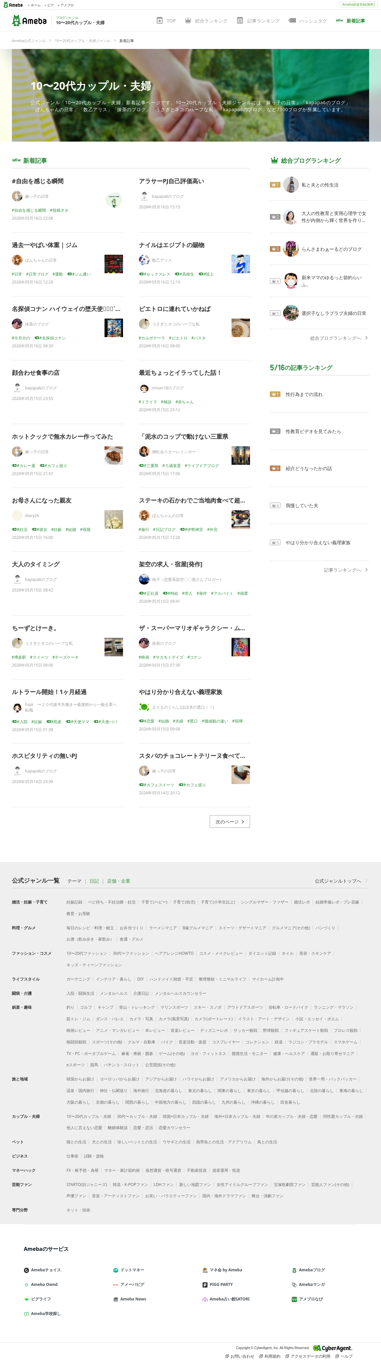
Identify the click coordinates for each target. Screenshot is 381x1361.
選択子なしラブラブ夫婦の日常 (334, 313)
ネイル (288, 953)
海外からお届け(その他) (282, 1079)
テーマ (74, 881)
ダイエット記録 (262, 953)
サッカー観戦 (245, 1030)
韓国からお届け (80, 1079)
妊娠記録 (74, 902)
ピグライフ (40, 1299)
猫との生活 (76, 1142)
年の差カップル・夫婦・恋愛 (292, 1116)
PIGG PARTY (220, 1284)
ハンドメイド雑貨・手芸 (171, 979)
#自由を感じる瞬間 (38, 181)
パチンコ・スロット (122, 1065)
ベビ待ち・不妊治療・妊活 (112, 902)
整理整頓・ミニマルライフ (222, 979)
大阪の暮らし (78, 1102)
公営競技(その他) (160, 1065)
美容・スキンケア (315, 953)
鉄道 (279, 1042)
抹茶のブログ (37, 324)
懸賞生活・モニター (250, 1053)
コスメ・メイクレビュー (221, 953)
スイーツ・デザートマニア (242, 928)
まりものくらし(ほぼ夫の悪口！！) (183, 707)
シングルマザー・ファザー (264, 902)
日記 (94, 881)
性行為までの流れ (304, 394)
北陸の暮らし (322, 1090)
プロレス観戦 (346, 1030)
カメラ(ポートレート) (213, 1019)
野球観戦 (271, 1030)
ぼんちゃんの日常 (41, 260)
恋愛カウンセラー (174, 1127)
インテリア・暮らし (114, 979)
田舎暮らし (290, 1102)
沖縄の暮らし (263, 1102)
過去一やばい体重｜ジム (44, 245)
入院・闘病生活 (80, 993)
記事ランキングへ (346, 570)
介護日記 (141, 993)
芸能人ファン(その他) (330, 1184)
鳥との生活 (267, 1142)
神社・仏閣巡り (114, 1090)
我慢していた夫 (302, 505)
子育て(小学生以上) (218, 902)
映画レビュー (78, 1030)
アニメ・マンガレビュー (118, 1030)
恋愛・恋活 (143, 1127)
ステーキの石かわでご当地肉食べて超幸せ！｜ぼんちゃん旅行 (222, 500)
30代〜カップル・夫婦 (137, 1116)
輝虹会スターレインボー (174, 452)
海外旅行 (141, 1090)
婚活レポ (302, 902)
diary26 (32, 515)
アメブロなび (310, 1299)
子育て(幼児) (184, 902)
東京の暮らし (259, 1090)
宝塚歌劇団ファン (290, 1184)
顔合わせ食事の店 (36, 372)
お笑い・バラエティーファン (171, 1196)
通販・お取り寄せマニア (332, 1053)
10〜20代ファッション (86, 953)
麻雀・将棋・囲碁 (137, 1053)
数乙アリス (162, 260)
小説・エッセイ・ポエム (317, 1019)
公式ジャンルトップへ (342, 881)
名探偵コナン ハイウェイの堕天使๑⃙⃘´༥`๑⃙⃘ (71, 309)
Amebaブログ (311, 1270)
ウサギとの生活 (176, 1142)
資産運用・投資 (226, 1170)
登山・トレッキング (137, 1007)
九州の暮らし (233, 1102)
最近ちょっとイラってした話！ (180, 372)
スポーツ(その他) (107, 1042)
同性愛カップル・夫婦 (343, 1116)
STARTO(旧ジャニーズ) (86, 1184)
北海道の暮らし (169, 1090)
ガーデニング (78, 979)
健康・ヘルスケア (289, 1053)
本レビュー (155, 1030)
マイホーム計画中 (268, 979)
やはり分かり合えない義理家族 (180, 692)
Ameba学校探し (45, 1313)
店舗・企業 (118, 881)
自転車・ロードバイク (288, 1007)
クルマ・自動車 (141, 1042)
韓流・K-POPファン (130, 1184)
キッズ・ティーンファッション (94, 965)
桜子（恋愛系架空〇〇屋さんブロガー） (188, 579)
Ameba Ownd (43, 1284)
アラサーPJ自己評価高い (171, 181)
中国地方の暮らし (171, 1102)
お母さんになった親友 (41, 500)
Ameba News (132, 1299)
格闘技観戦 (76, 1042)
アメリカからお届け (238, 1079)
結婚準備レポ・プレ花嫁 (337, 902)
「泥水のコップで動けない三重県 (183, 436)
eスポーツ (75, 1065)
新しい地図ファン (195, 1184)
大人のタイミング (36, 564)
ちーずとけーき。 (36, 628)
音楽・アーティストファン (116, 1196)
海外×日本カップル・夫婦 (237, 1116)
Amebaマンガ (311, 1284)
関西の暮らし (137, 1102)
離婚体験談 (118, 1127)
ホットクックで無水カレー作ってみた (62, 436)
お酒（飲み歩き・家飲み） (90, 939)
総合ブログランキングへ (339, 338)
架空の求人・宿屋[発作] (170, 564)
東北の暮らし (200, 1090)
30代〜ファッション (131, 953)
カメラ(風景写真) (174, 1019)
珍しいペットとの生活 (137, 1142)
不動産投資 (197, 1170)
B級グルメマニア (198, 928)
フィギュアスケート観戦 (306, 1030)
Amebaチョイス (45, 1270)
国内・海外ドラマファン (224, 1196)
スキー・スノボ (208, 1007)
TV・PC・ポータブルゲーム (91, 1053)
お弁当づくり (132, 928)
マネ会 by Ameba (224, 1270)
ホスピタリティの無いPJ (44, 756)
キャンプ (105, 1007)
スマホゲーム (346, 1042)
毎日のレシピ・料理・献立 (90, 928)
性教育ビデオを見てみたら (313, 431)
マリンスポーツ (174, 1007)
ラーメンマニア (163, 928)
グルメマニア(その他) (291, 928)
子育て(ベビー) (154, 902)
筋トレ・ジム (78, 1019)
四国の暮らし (204, 1102)
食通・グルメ (132, 939)
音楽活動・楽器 (192, 1042)
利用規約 (269, 1356)
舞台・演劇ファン (267, 1196)
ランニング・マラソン (334, 1007)
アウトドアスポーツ (245, 1007)
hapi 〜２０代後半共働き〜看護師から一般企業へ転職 (71, 707)
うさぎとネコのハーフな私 (176, 324)
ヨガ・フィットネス (208, 1053)
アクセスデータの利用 (307, 1356)
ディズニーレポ (214, 1030)
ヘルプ (344, 1356)
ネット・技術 (78, 1210)
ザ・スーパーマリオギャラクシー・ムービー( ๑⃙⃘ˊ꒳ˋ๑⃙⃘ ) (217, 628)
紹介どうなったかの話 (309, 468)
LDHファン (164, 1184)
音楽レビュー (182, 1030)
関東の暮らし (229, 1090)
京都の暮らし (108, 1102)
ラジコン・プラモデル (308, 1042)
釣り (70, 1007)
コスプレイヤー (226, 1042)
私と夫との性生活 (320, 185)
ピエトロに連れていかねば (174, 309)
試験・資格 (94, 1156)
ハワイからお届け (198, 1079)
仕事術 (72, 1156)
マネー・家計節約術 (122, 1170)
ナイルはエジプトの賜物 (171, 245)
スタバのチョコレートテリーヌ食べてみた (195, 756)
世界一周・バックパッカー (333, 1079)
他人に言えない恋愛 (84, 1127)
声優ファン (76, 1196)
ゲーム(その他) (172, 1053)
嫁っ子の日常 (37, 196)
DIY (140, 979)
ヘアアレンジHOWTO (174, 953)
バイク (167, 1042)
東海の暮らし (351, 1090)
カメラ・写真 (141, 1019)
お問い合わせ (239, 1356)
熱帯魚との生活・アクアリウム (224, 1142)
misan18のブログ (168, 388)
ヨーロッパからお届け (120, 1079)
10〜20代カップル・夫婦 (90, 85)
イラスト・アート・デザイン (264, 1019)
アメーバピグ (131, 1284)
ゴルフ (86, 1007)
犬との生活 (102, 1142)
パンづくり (325, 928)
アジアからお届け (161, 1079)
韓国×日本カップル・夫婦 (186, 1116)
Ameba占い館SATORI (228, 1299)
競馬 (94, 1065)
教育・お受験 (78, 913)
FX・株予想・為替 (82, 1170)
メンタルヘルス (114, 993)
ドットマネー (131, 1270)
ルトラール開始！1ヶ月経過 (49, 692)
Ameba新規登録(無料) (358, 4)
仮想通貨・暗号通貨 (163, 1170)
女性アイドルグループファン (242, 1184)
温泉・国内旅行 (80, 1090)
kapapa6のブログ (168, 196)
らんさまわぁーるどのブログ (332, 249)
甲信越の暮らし (290, 1090)
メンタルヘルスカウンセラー (180, 993)
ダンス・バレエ (110, 1019)
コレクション (257, 1042)
